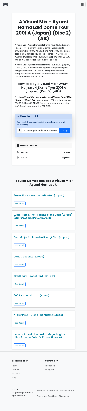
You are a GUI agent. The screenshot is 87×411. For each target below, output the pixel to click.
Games (15, 369)
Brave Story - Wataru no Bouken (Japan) (39, 195)
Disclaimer (64, 396)
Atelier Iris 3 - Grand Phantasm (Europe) (38, 315)
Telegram (50, 369)
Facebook (50, 365)
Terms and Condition (47, 396)
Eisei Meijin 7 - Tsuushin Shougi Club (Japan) (41, 237)
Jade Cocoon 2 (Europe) (29, 256)
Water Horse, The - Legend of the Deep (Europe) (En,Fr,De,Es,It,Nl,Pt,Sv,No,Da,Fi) (43, 216)
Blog (14, 377)
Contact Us (52, 390)
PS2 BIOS (16, 373)
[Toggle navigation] (82, 4)
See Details (19, 203)
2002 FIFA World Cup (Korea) (31, 295)
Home (15, 365)
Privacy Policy (67, 390)
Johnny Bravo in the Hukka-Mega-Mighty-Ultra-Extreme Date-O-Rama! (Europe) (40, 336)
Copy (64, 130)
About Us (41, 390)
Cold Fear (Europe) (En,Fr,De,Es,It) (34, 276)
